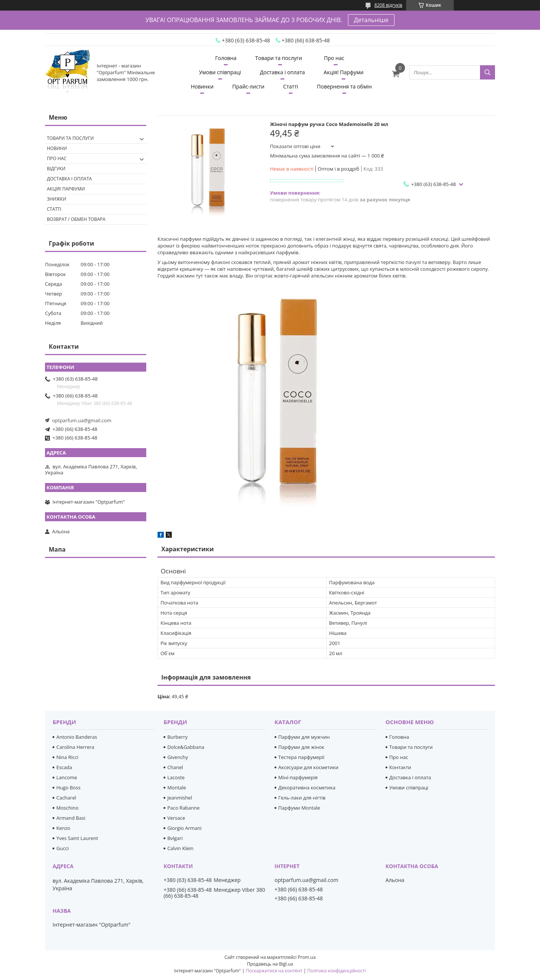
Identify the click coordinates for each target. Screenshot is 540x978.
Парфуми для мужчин (304, 737)
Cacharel (66, 797)
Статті (290, 86)
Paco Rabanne (183, 807)
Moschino (67, 807)
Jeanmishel (179, 797)
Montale (176, 787)
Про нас (334, 58)
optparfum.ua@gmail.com (81, 420)
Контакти (400, 767)
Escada (64, 767)
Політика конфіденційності (336, 971)
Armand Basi (70, 817)
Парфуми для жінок (301, 747)
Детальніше (371, 20)
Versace (176, 817)
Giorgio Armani (184, 828)
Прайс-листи (248, 86)
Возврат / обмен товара (76, 219)
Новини (57, 148)
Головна (226, 58)
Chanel (175, 767)
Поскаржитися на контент (274, 971)
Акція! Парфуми (343, 72)
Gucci (62, 848)
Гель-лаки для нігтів (302, 797)
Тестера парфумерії (301, 757)
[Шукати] (487, 72)
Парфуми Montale (299, 807)
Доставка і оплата (282, 72)
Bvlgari (175, 838)
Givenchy (177, 757)
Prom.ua (307, 957)
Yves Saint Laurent (77, 838)
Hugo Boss (68, 787)
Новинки (202, 86)
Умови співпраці (220, 72)
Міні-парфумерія (298, 777)
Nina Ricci (67, 757)
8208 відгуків (388, 5)
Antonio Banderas (76, 737)
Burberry (177, 737)
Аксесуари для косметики (308, 767)
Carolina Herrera (75, 747)
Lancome (66, 777)
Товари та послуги (278, 58)
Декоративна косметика (307, 787)
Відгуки (56, 168)
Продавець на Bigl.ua (270, 964)
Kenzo (63, 828)
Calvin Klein (180, 848)
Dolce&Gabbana (185, 747)
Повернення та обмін (344, 86)
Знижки (56, 199)
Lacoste (175, 777)
